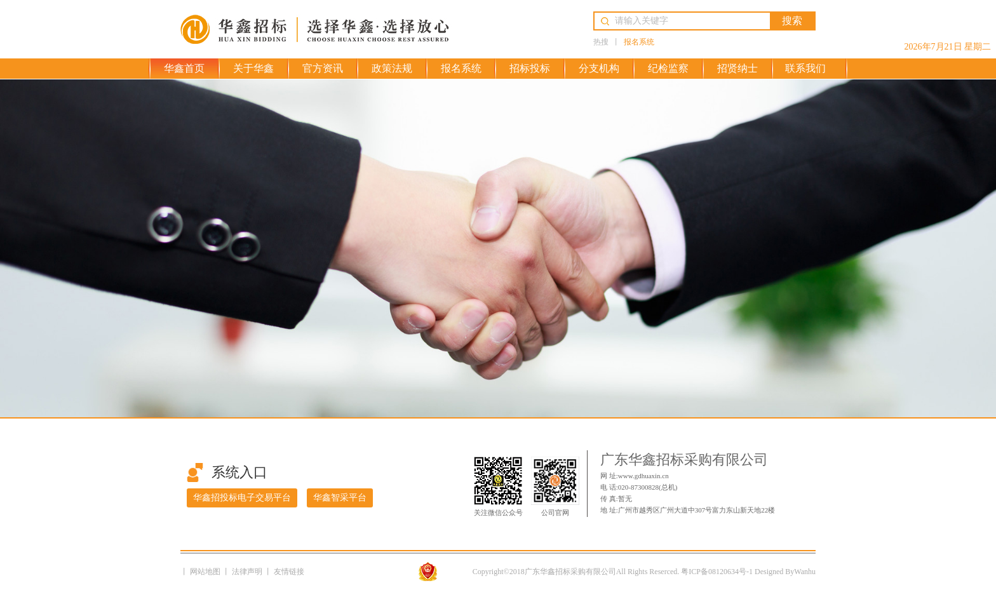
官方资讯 (322, 68)
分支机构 (599, 68)
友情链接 (289, 571)
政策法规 (392, 68)
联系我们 (805, 68)
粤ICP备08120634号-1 (717, 571)
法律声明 (248, 571)
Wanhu (805, 571)
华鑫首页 (184, 68)
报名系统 (639, 41)
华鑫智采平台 (340, 497)
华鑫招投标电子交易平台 (242, 497)
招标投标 (529, 68)
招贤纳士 (737, 68)
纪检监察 (668, 68)
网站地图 (206, 571)
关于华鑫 (253, 68)
